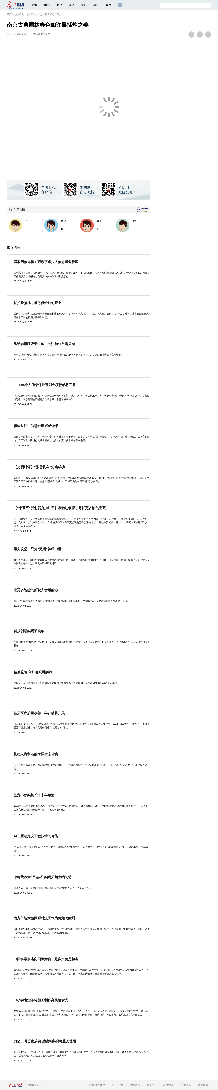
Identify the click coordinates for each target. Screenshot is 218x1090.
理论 (71, 5)
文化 (84, 5)
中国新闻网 (20, 34)
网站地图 (203, 1085)
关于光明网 (118, 1085)
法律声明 (168, 1085)
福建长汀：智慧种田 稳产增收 (36, 426)
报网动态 (135, 1085)
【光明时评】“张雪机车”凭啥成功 (39, 467)
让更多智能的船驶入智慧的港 (36, 590)
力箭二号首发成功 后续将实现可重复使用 (45, 1041)
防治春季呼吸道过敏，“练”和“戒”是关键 (44, 344)
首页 (9, 14)
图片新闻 (49, 14)
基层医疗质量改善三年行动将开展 (39, 713)
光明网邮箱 (185, 1085)
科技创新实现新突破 (29, 631)
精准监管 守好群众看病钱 (33, 672)
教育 (108, 5)
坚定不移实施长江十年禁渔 (34, 795)
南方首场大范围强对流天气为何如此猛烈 (44, 918)
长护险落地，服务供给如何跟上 (37, 303)
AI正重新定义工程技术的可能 (36, 836)
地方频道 (19, 14)
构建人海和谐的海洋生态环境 (36, 754)
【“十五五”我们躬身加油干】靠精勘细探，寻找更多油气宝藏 (60, 508)
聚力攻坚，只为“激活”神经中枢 (37, 549)
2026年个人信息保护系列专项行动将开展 (45, 385)
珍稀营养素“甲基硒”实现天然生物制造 (43, 877)
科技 (96, 5)
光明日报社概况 (96, 1085)
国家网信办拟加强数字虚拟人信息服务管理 (46, 262)
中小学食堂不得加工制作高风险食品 (41, 1000)
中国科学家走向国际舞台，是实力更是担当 (46, 959)
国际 (47, 5)
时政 (34, 5)
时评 (59, 5)
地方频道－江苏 (34, 14)
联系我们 (151, 1085)
